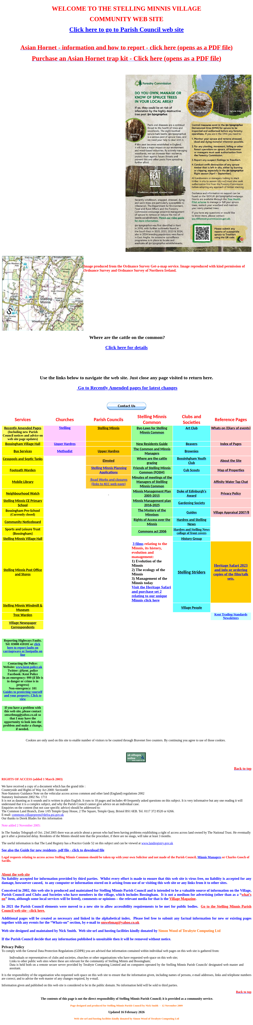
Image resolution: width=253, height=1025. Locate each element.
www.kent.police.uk (29, 667)
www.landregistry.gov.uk (157, 843)
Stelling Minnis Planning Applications (109, 470)
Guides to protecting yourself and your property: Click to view (22, 695)
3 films (138, 544)
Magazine (182, 899)
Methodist (65, 451)
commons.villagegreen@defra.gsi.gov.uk (38, 814)
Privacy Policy (13, 947)
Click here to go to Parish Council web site (126, 29)
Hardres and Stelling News (191, 522)
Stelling (65, 428)
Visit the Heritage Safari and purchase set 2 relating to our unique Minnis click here (151, 593)
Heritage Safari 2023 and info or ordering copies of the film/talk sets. (230, 572)
